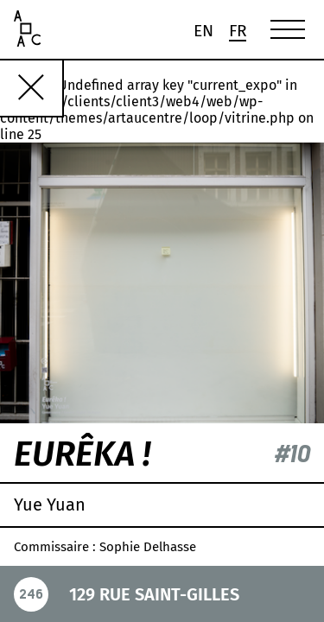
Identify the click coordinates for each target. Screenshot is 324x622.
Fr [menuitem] (238, 31)
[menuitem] (203, 31)
